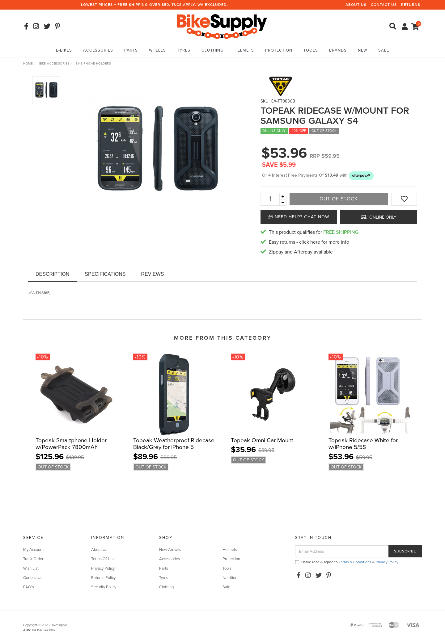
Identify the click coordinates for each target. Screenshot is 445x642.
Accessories (98, 50)
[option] (158, 150)
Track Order (33, 558)
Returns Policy (103, 577)
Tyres (183, 50)
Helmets (244, 50)
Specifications (105, 274)
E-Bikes (64, 50)
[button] (361, 175)
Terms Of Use (103, 558)
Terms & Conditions (355, 562)
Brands (338, 50)
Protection (278, 50)
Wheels (157, 50)
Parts (131, 50)
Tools (310, 50)
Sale (383, 50)
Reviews (152, 274)
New (362, 50)
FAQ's (28, 587)
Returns (410, 4)
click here (309, 242)
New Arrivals (170, 549)
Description (52, 274)
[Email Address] (342, 551)
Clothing (212, 50)
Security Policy (103, 587)
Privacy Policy (103, 568)
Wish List (31, 568)
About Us (356, 4)
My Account (33, 549)
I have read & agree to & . (347, 562)
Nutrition (229, 577)
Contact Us (384, 4)
